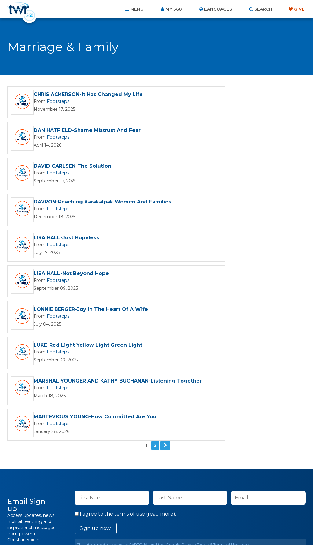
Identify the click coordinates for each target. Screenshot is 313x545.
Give (299, 9)
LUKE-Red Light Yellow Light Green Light (239, 205)
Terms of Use (225, 371)
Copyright (225, 512)
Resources (261, 512)
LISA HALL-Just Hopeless (66, 168)
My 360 (173, 9)
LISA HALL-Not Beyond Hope (222, 168)
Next (165, 272)
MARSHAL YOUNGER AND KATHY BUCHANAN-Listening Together (76, 243)
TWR (160, 526)
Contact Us (104, 512)
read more (160, 341)
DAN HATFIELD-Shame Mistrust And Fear (238, 95)
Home (45, 512)
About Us (71, 512)
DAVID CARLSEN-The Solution (72, 132)
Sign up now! (96, 355)
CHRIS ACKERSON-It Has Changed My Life (88, 95)
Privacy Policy (195, 371)
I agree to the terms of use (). (125, 341)
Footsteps (55, 101)
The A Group (201, 526)
